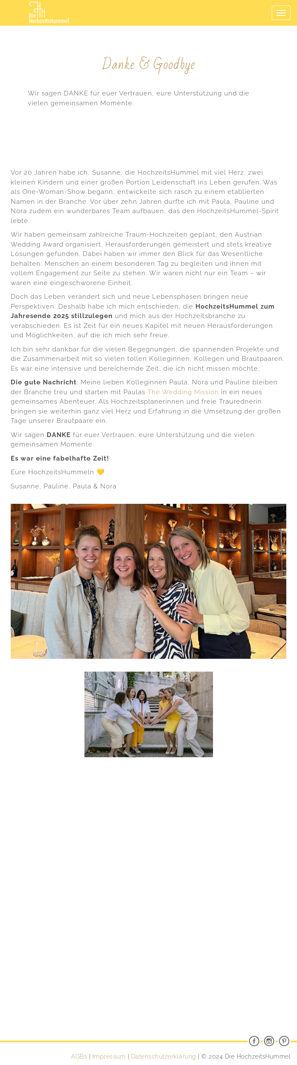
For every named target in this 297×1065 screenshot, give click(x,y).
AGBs (79, 1056)
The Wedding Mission (183, 392)
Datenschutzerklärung (163, 1056)
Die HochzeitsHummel (48, 6)
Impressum (109, 1056)
